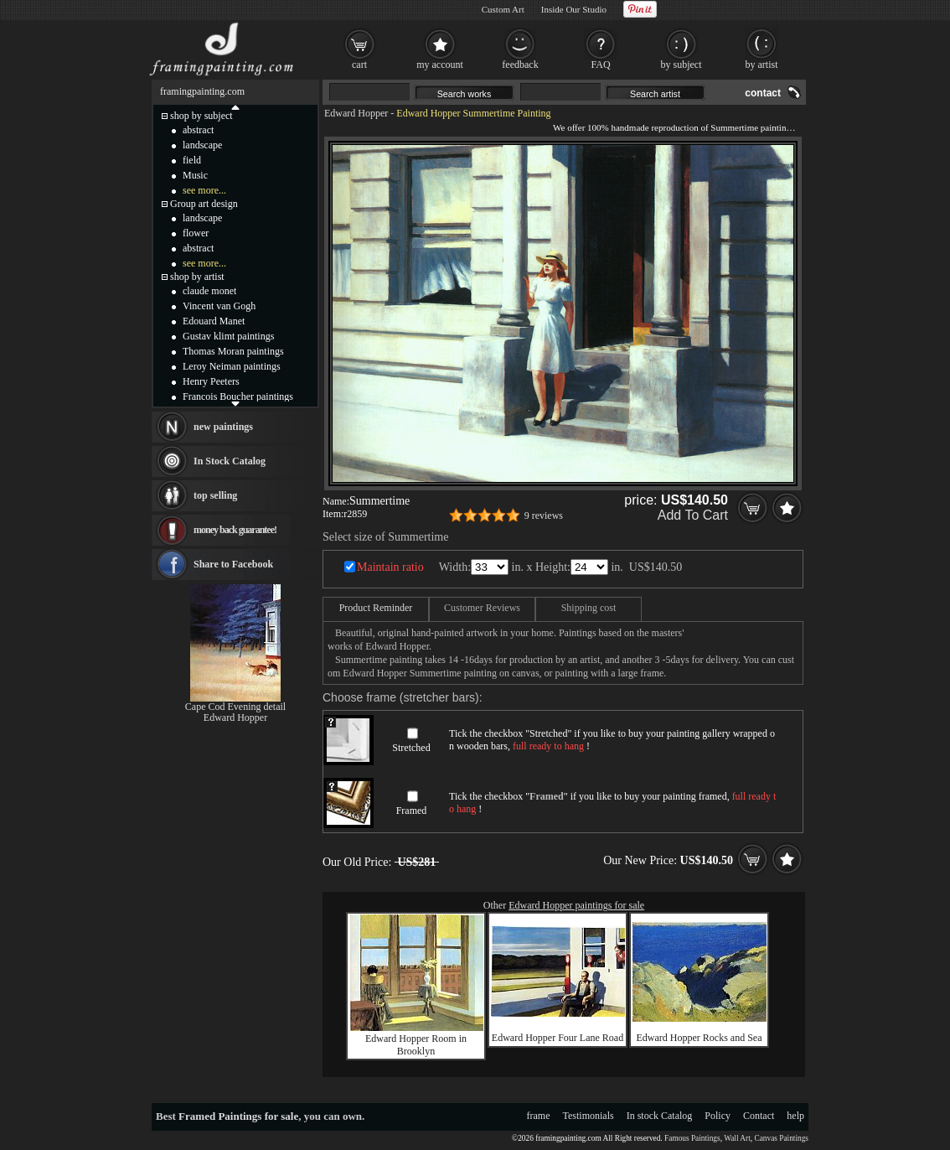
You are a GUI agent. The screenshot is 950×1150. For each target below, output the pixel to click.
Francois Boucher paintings (238, 396)
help (795, 1116)
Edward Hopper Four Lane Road (557, 1038)
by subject (681, 64)
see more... (204, 190)
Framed (411, 810)
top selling (215, 495)
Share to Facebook (233, 564)
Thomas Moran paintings (233, 351)
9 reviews (543, 515)
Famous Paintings (692, 1138)
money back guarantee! (235, 530)
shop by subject (201, 116)
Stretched (411, 748)
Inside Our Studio (574, 9)
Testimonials (588, 1116)
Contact (758, 1116)
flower (196, 233)
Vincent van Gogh (219, 306)
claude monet (209, 291)
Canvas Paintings (781, 1138)
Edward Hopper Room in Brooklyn (416, 1045)
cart (359, 64)
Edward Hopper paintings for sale (576, 905)
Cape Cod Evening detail (235, 706)
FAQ (600, 64)
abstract (198, 130)
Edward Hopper (356, 113)
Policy (718, 1116)
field (192, 160)
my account (439, 64)
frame (538, 1116)
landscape (202, 145)
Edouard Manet (214, 321)
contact (763, 93)
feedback (520, 64)
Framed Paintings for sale (238, 1116)
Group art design (204, 204)
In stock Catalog (660, 1116)
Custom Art (503, 9)
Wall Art (737, 1138)
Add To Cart (693, 515)
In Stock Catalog (230, 461)
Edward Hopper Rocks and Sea (699, 1038)
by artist (762, 64)
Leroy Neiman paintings (232, 366)
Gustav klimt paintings (228, 336)
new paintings (223, 427)
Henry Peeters (211, 381)
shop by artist (197, 276)
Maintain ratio (390, 567)
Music (195, 175)
